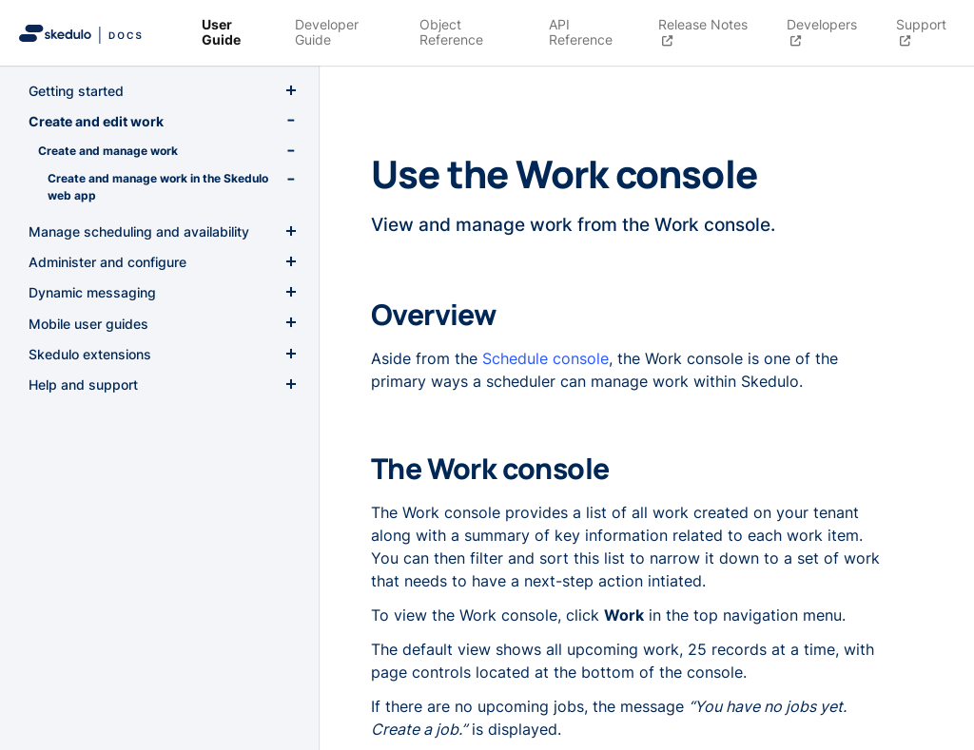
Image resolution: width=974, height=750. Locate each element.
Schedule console (545, 358)
